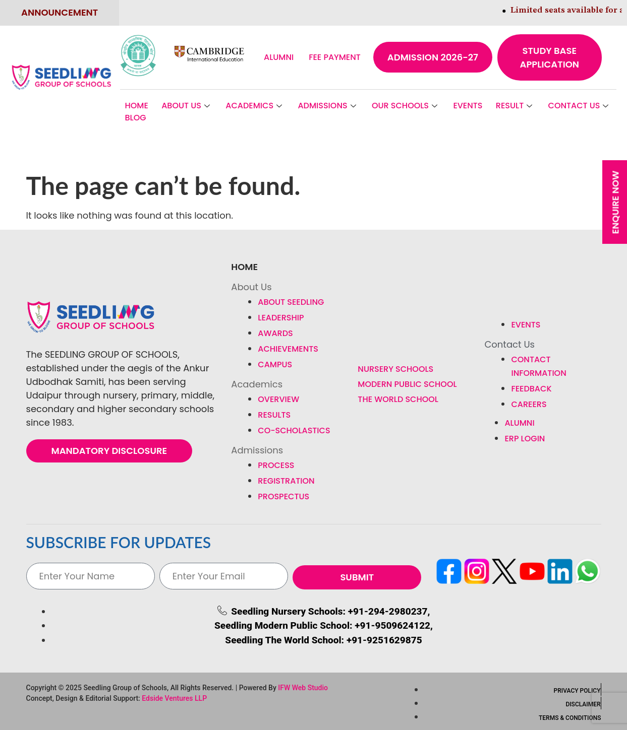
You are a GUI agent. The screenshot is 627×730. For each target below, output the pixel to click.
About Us (186, 105)
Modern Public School (407, 384)
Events (467, 105)
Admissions (328, 105)
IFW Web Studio (303, 688)
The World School (398, 399)
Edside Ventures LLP (174, 698)
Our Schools (406, 105)
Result (515, 105)
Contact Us (579, 105)
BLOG (135, 117)
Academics (254, 105)
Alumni (279, 57)
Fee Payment (335, 57)
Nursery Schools (395, 369)
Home (136, 105)
